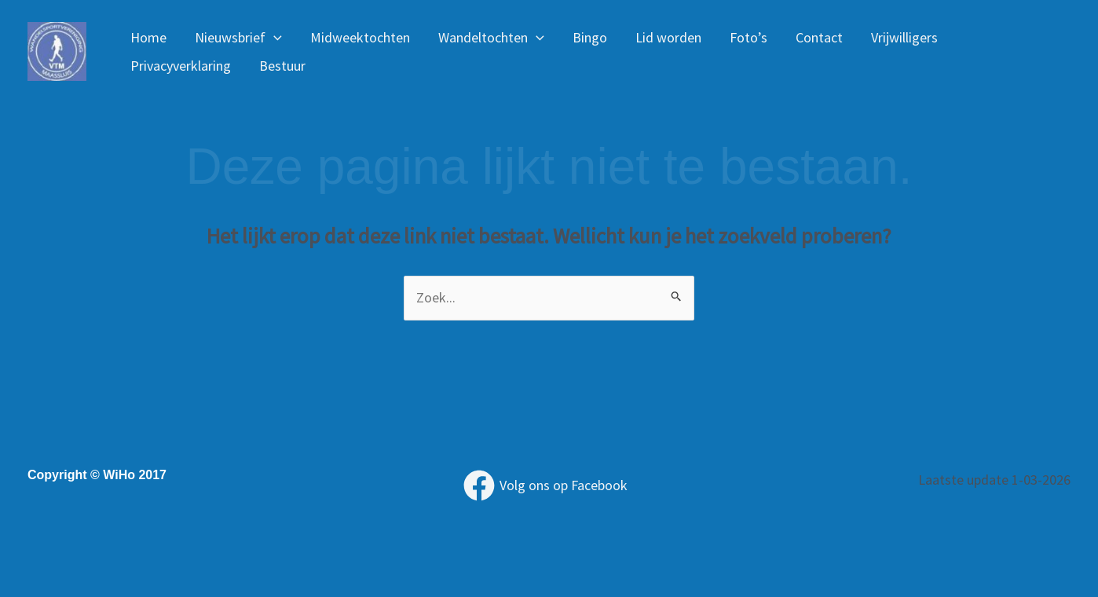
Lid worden (668, 37)
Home (148, 37)
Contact (819, 37)
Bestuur (282, 66)
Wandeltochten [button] (491, 38)
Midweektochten (360, 37)
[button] (273, 38)
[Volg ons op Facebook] (545, 485)
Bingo (590, 37)
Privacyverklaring (180, 66)
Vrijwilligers (904, 37)
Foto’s (748, 37)
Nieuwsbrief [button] (238, 38)
